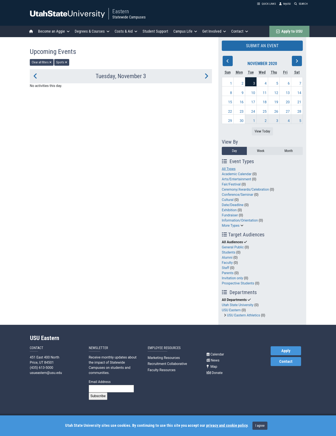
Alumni (227, 257)
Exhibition (229, 210)
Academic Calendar (237, 174)
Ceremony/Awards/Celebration (245, 189)
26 (276, 111)
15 (230, 102)
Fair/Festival (231, 184)
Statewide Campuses (129, 17)
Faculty (227, 263)
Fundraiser (230, 215)
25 (265, 111)
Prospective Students (238, 283)
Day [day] (234, 151)
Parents (228, 273)
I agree (260, 426)
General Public (233, 247)
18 (265, 102)
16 (241, 102)
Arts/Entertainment (236, 179)
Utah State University (238, 305)
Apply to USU (289, 31)
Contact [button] (239, 31)
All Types (229, 169)
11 (265, 93)
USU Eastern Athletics (243, 315)
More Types (231, 225)
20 (288, 102)
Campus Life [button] (185, 31)
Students (228, 252)
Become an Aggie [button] (54, 31)
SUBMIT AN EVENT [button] (262, 45)
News (213, 360)
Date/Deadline (232, 205)
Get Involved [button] (214, 31)
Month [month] (288, 151)
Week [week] (260, 151)
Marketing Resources (164, 358)
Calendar (215, 354)
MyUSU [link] (285, 3)
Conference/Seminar (237, 195)
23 (241, 111)
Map (212, 367)
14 (299, 93)
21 (299, 102)
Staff (225, 268)
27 (288, 111)
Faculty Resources (162, 370)
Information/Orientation (240, 220)
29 (230, 121)
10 (253, 93)
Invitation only (232, 278)
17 (253, 102)
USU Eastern (231, 310)
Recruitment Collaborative (167, 364)
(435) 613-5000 (41, 368)
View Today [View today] (262, 131)
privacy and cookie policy (226, 425)
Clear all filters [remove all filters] (42, 62)
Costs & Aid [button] (126, 31)
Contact (285, 361)
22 (230, 111)
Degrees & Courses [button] (92, 31)
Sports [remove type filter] (61, 62)
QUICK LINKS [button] (266, 3)
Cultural (228, 200)
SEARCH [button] (301, 3)
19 (276, 102)
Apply (285, 350)
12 (276, 93)
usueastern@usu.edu (46, 373)
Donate (215, 373)
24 (253, 111)
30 (241, 121)
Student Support (155, 31)
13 (288, 93)
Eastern (120, 11)
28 (299, 111)
